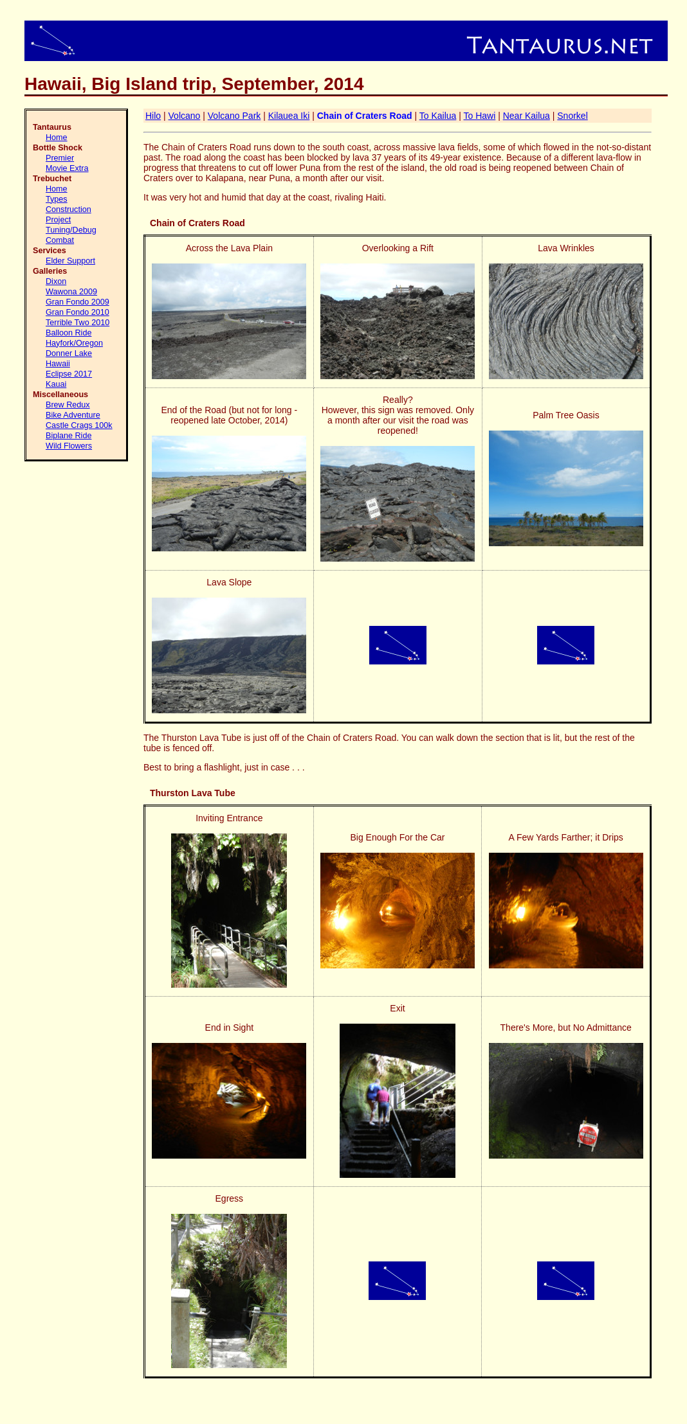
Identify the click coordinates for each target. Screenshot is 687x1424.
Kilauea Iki (289, 116)
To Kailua (438, 116)
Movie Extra (67, 168)
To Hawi (479, 116)
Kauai (56, 384)
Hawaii (58, 363)
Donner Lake (69, 353)
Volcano (185, 116)
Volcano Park (234, 116)
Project (58, 219)
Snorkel (572, 116)
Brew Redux (68, 404)
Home (57, 137)
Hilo (153, 116)
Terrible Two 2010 (77, 322)
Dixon (56, 281)
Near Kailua (526, 116)
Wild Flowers (69, 445)
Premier (60, 158)
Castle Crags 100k (79, 425)
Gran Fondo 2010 (77, 312)
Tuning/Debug (71, 230)
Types (57, 199)
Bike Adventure (73, 415)
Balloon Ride (68, 332)
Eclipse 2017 (69, 373)
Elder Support (70, 260)
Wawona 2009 (71, 291)
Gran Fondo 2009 (77, 302)
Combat (60, 240)
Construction (68, 209)
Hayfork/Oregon (74, 343)
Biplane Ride (68, 435)
